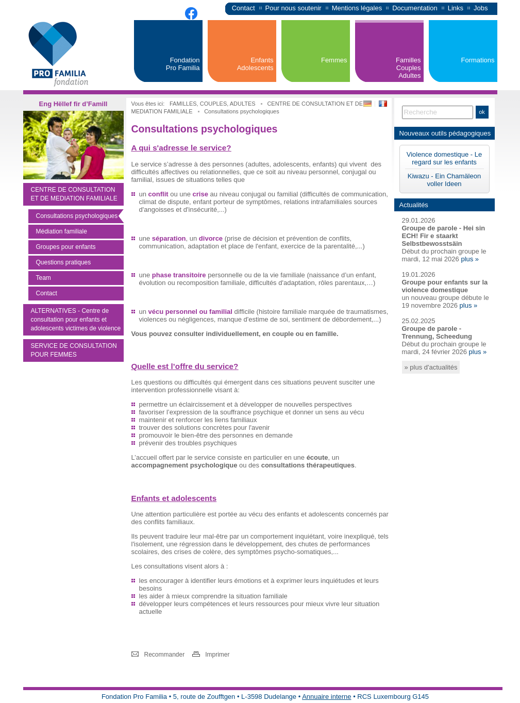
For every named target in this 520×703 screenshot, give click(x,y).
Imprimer (217, 654)
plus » (470, 259)
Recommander (164, 654)
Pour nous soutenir (293, 8)
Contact (243, 8)
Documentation (414, 8)
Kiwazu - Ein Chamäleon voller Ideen (444, 180)
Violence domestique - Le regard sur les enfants (444, 158)
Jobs (481, 8)
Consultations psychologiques (241, 111)
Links (455, 8)
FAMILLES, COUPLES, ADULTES (213, 104)
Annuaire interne (326, 696)
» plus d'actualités (431, 367)
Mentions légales (357, 8)
